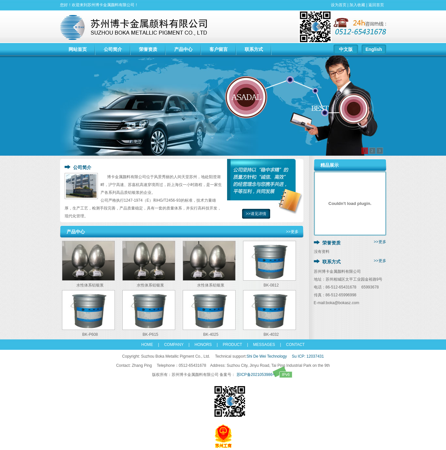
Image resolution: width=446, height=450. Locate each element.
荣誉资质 (148, 49)
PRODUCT (232, 344)
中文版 (346, 49)
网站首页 (78, 49)
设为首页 (338, 5)
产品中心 (183, 49)
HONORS (203, 344)
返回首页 (376, 5)
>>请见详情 (256, 213)
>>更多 (292, 231)
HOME (147, 344)
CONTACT (292, 344)
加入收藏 (357, 5)
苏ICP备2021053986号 (263, 374)
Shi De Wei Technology (267, 356)
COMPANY (172, 344)
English (373, 49)
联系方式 (254, 49)
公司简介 (113, 49)
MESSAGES (262, 344)
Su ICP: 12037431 (308, 356)
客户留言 (218, 49)
